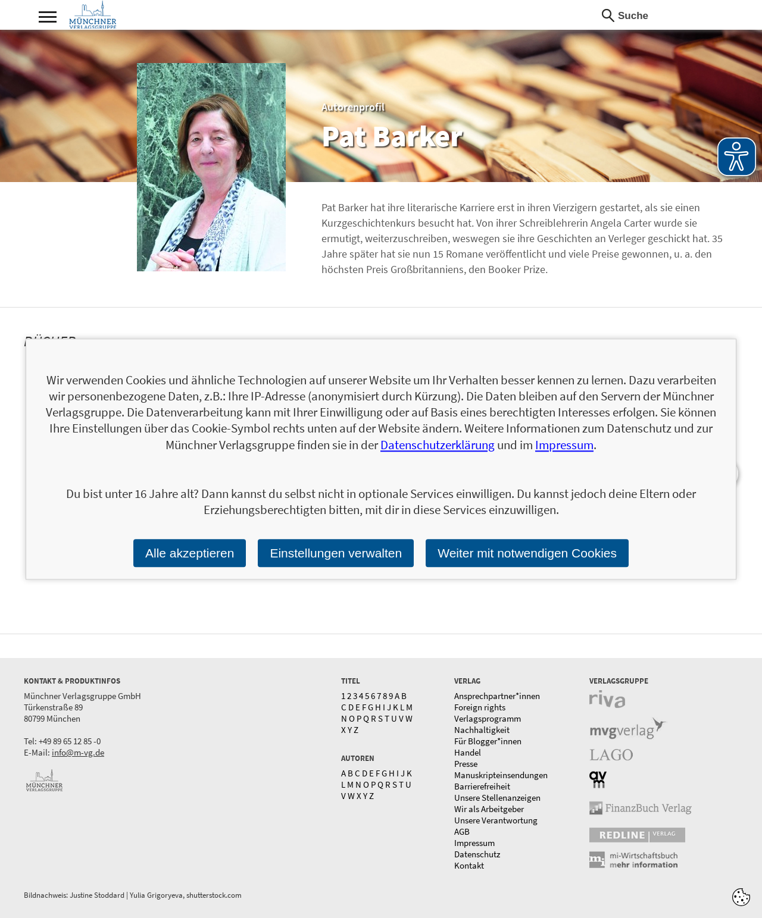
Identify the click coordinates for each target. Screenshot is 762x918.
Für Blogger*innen (487, 741)
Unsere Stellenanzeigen (497, 797)
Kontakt (469, 865)
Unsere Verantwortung (496, 820)
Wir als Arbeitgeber (489, 808)
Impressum (474, 842)
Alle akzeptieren (189, 553)
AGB (462, 831)
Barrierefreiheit (482, 786)
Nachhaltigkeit (482, 729)
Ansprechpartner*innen (497, 695)
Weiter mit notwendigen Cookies (527, 553)
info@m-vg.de (78, 752)
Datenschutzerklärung (437, 445)
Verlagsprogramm (487, 718)
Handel (467, 752)
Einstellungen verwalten (336, 553)
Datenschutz (477, 854)
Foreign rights (479, 707)
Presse (465, 763)
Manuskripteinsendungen (501, 775)
